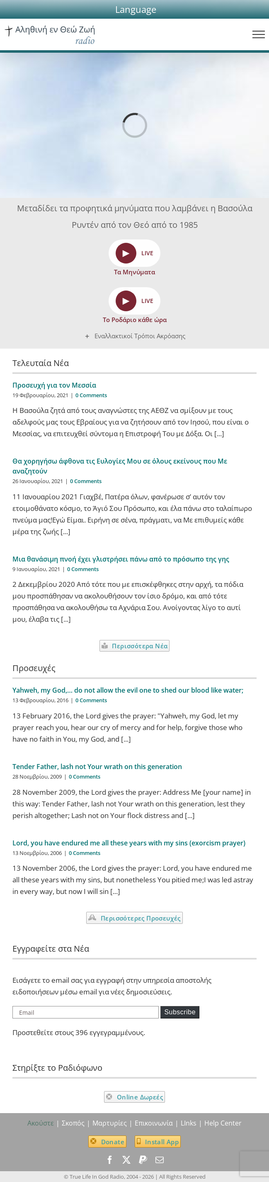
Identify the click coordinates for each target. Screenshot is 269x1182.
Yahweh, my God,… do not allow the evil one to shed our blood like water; (127, 690)
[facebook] (110, 1160)
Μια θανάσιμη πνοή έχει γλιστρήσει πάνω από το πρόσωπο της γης (120, 559)
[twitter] (126, 1160)
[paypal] (143, 1160)
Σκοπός (73, 1123)
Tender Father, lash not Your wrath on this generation (97, 766)
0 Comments (91, 395)
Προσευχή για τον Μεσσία (54, 385)
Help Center (223, 1123)
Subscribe (180, 1012)
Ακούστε (40, 1123)
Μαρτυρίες (109, 1123)
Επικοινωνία (154, 1123)
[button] (135, 9)
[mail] (159, 1160)
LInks (188, 1123)
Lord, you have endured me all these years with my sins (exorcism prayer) (128, 842)
